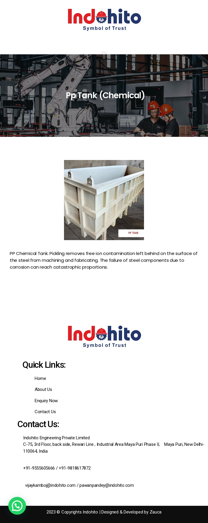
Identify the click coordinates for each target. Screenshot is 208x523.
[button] (104, 56)
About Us (43, 389)
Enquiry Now (46, 400)
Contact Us (45, 411)
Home (40, 378)
